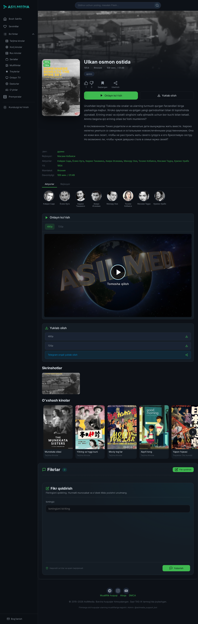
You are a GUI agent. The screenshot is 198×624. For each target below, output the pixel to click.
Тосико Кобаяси (147, 161)
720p (60, 226)
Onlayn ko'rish (111, 95)
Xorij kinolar (14, 47)
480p (50, 226)
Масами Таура (165, 161)
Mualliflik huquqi (108, 595)
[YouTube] (126, 591)
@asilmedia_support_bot (146, 607)
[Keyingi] (193, 432)
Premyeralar (12, 97)
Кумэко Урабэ (181, 161)
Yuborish (176, 568)
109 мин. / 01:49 (115, 67)
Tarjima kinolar (15, 40)
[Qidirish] (157, 5)
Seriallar (12, 59)
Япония (98, 67)
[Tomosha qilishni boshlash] (118, 275)
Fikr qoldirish (183, 469)
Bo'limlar (19, 34)
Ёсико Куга (78, 161)
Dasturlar (12, 83)
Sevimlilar (11, 26)
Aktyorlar (49, 184)
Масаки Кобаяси (66, 156)
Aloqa (123, 595)
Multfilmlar (13, 65)
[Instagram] (118, 591)
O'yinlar (12, 89)
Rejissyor (65, 184)
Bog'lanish (14, 618)
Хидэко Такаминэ (94, 161)
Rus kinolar (13, 53)
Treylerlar (13, 71)
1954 (86, 67)
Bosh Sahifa (12, 19)
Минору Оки (130, 161)
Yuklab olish (166, 95)
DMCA (132, 595)
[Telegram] (110, 591)
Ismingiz (50, 501)
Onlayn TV (13, 77)
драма (89, 74)
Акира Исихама (114, 161)
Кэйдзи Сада (64, 161)
